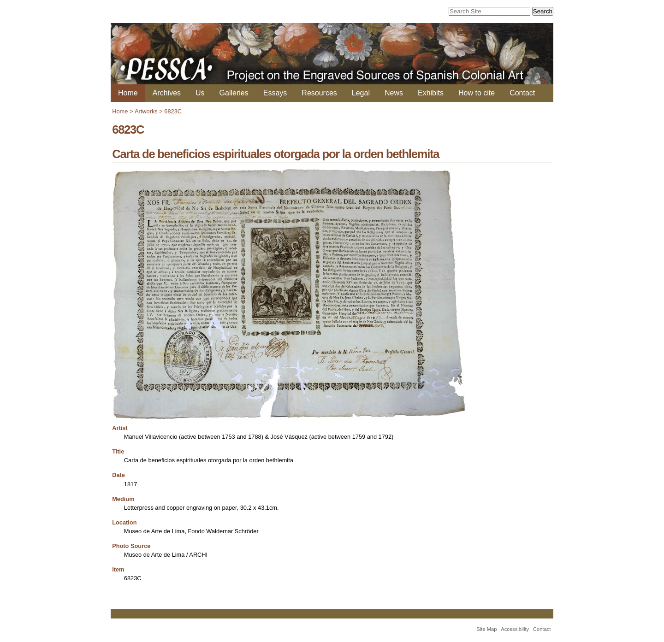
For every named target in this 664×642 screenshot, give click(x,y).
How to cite (476, 93)
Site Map (486, 629)
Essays (275, 93)
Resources (319, 93)
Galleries (234, 93)
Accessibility (515, 629)
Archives (167, 93)
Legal (361, 93)
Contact (522, 93)
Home (128, 93)
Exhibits (431, 93)
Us (200, 93)
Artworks (146, 111)
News (394, 93)
